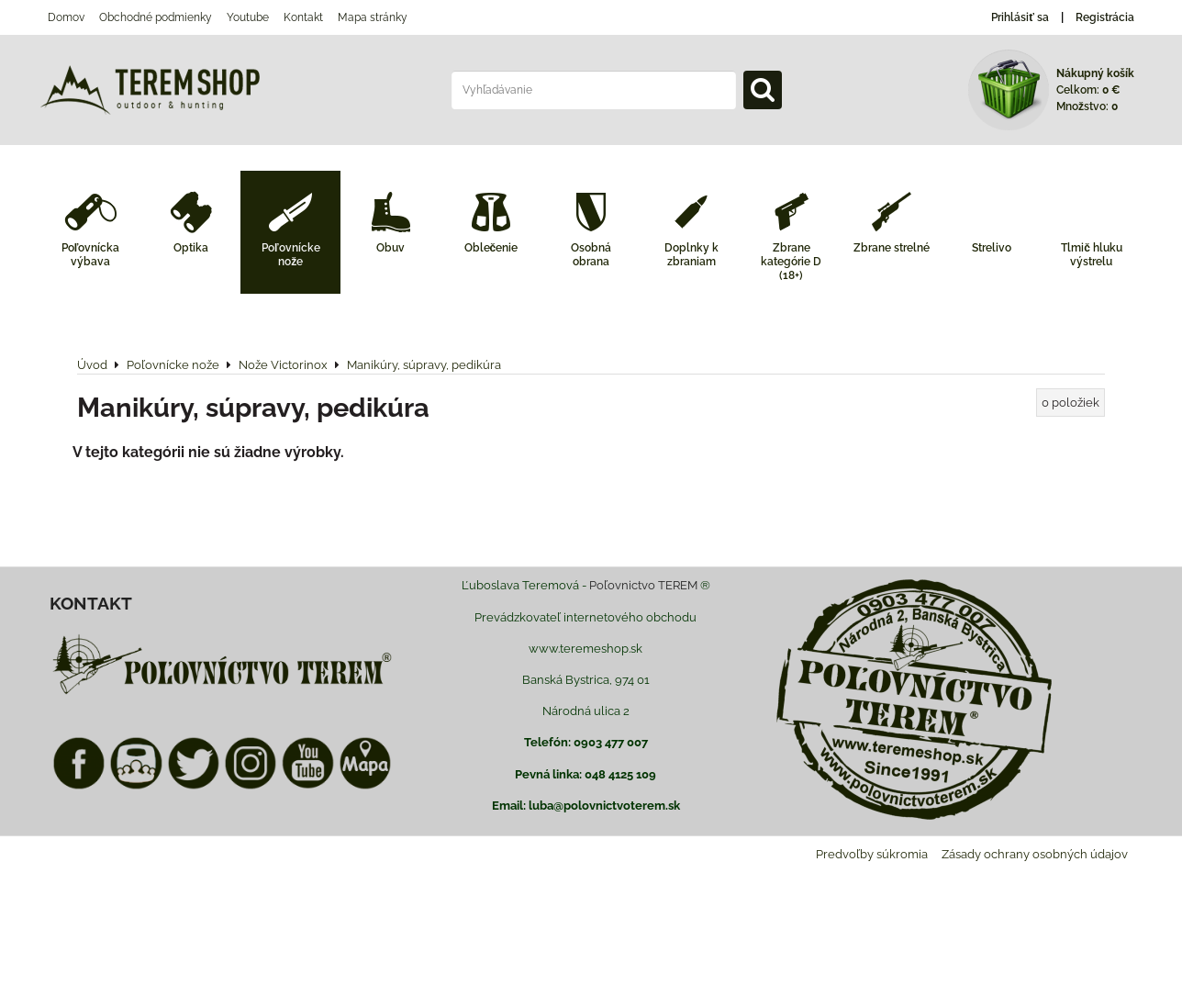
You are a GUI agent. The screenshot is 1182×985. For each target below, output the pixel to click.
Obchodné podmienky (155, 17)
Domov (66, 17)
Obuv (390, 247)
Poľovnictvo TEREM (643, 585)
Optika (190, 247)
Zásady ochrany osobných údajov (1035, 854)
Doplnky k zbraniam (691, 254)
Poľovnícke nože (291, 254)
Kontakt (303, 17)
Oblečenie (491, 247)
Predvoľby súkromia (872, 854)
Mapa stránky (372, 17)
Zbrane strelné (891, 247)
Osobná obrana (591, 254)
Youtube (248, 17)
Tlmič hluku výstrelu (1091, 254)
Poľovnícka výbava (90, 254)
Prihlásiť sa (1020, 17)
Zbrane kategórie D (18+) (791, 261)
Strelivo (991, 247)
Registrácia (1105, 17)
